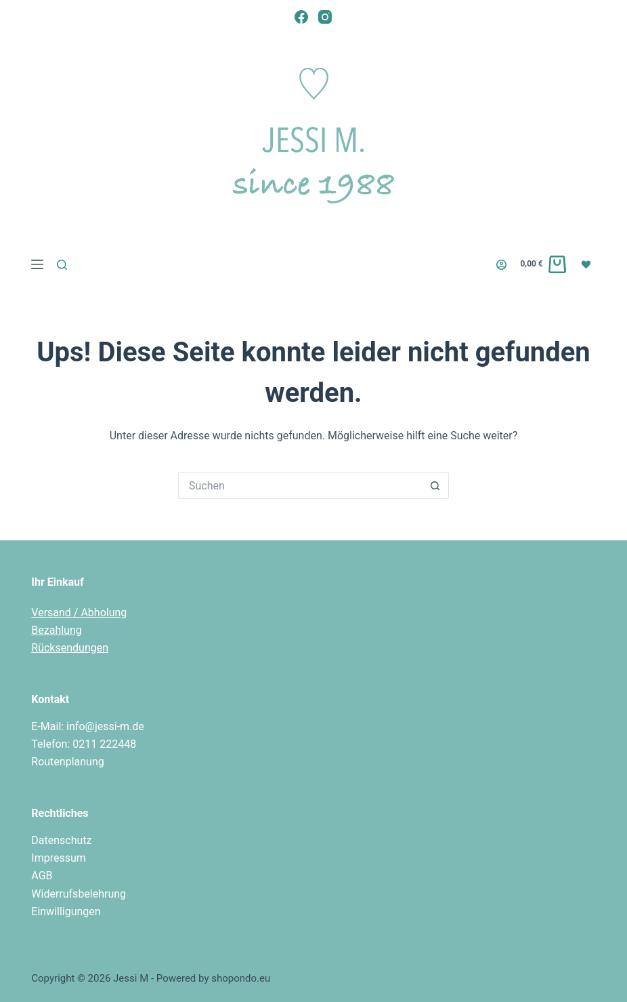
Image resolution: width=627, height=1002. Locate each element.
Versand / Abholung (79, 612)
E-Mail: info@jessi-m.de (87, 726)
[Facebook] (301, 17)
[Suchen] (62, 265)
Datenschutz (61, 840)
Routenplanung (67, 761)
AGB (41, 875)
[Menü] (37, 264)
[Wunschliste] (588, 264)
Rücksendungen (69, 647)
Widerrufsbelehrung (78, 893)
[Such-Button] (435, 485)
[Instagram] (325, 17)
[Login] (501, 265)
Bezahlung (56, 630)
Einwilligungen (65, 911)
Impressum (58, 857)
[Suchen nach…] (300, 485)
